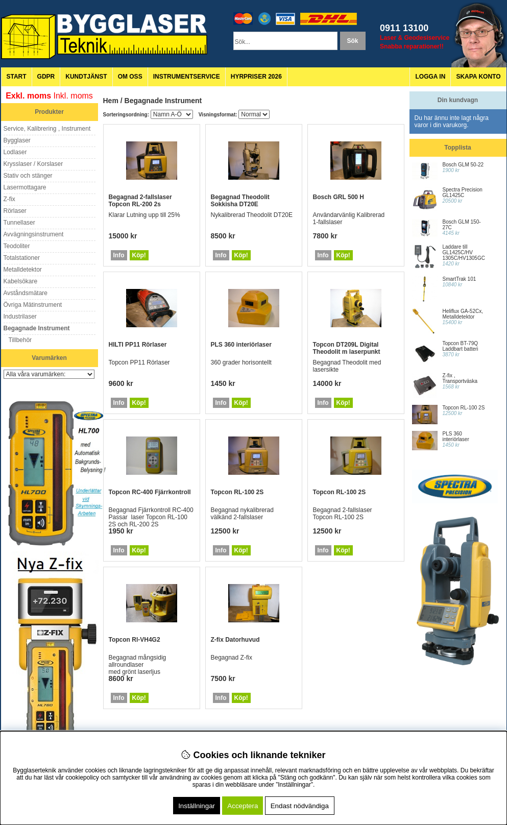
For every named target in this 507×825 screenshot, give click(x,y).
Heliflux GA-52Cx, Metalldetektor (463, 314)
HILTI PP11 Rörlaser (138, 344)
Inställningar (196, 806)
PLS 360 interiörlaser (241, 344)
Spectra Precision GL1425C (462, 192)
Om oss (130, 76)
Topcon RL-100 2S (237, 492)
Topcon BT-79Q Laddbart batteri (460, 346)
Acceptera (242, 806)
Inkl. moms (73, 95)
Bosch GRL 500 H (338, 197)
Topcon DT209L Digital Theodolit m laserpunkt (346, 348)
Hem (110, 100)
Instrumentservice (186, 76)
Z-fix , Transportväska (460, 378)
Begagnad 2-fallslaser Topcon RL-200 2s (140, 200)
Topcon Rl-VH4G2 (134, 639)
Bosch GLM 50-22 (463, 164)
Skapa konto (478, 76)
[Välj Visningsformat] (254, 114)
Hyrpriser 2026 (256, 76)
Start (17, 76)
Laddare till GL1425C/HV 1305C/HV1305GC (464, 252)
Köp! (139, 255)
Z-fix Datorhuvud (235, 639)
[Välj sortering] (172, 114)
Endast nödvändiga (300, 806)
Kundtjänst (86, 76)
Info (119, 255)
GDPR (46, 76)
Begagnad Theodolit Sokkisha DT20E (240, 200)
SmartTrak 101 (459, 279)
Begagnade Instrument (163, 100)
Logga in (430, 76)
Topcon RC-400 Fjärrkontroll (150, 492)
